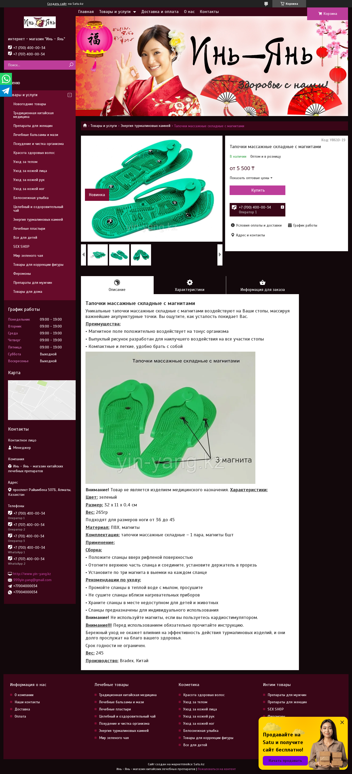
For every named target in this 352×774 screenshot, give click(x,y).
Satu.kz (199, 764)
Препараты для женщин (33, 125)
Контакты (209, 11)
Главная (86, 11)
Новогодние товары (29, 104)
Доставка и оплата (160, 11)
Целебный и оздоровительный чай (38, 209)
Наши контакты (27, 702)
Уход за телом (25, 162)
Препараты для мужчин (32, 282)
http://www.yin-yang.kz (32, 574)
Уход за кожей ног (28, 189)
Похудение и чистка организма (38, 143)
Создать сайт (57, 4)
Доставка (22, 709)
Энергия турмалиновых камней (145, 125)
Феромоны (22, 273)
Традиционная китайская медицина (33, 115)
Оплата (20, 716)
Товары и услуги (115, 11)
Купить (258, 190)
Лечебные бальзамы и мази (35, 134)
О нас (189, 11)
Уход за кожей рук (29, 180)
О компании (24, 695)
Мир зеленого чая (28, 255)
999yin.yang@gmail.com (32, 580)
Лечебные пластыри (29, 228)
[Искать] (71, 65)
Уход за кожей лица (30, 171)
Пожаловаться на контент (217, 769)
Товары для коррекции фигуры (38, 264)
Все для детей (25, 237)
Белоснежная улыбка (31, 198)
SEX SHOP (21, 246)
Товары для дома (27, 291)
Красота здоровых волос (34, 153)
